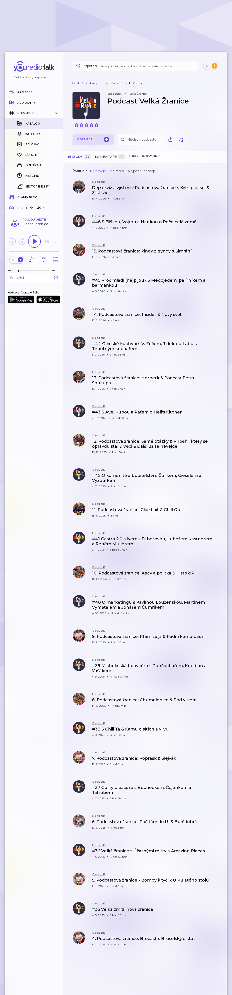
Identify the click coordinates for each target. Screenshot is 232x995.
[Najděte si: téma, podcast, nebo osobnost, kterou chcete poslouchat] (135, 66)
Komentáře (110, 156)
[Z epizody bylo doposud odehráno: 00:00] (12, 270)
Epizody (79, 156)
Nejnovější (98, 171)
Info (133, 156)
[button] (34, 102)
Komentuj (34, 277)
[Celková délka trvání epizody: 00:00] (56, 270)
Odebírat (93, 139)
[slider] (18, 271)
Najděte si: (91, 66)
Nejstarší (117, 171)
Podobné (151, 156)
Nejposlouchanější (142, 171)
